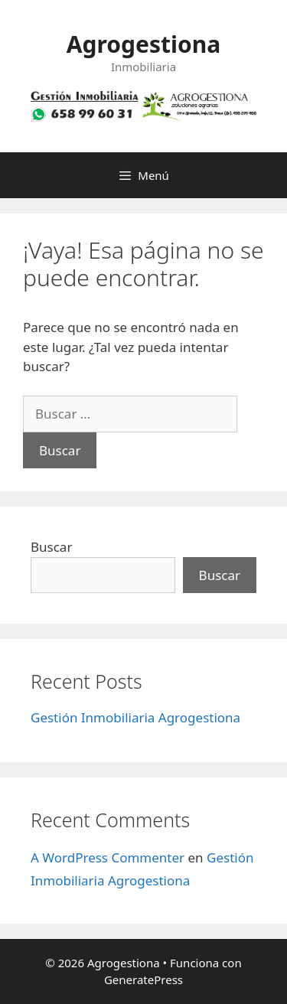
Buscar (51, 547)
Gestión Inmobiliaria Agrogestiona (135, 717)
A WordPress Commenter (107, 857)
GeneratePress (143, 979)
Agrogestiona (143, 44)
